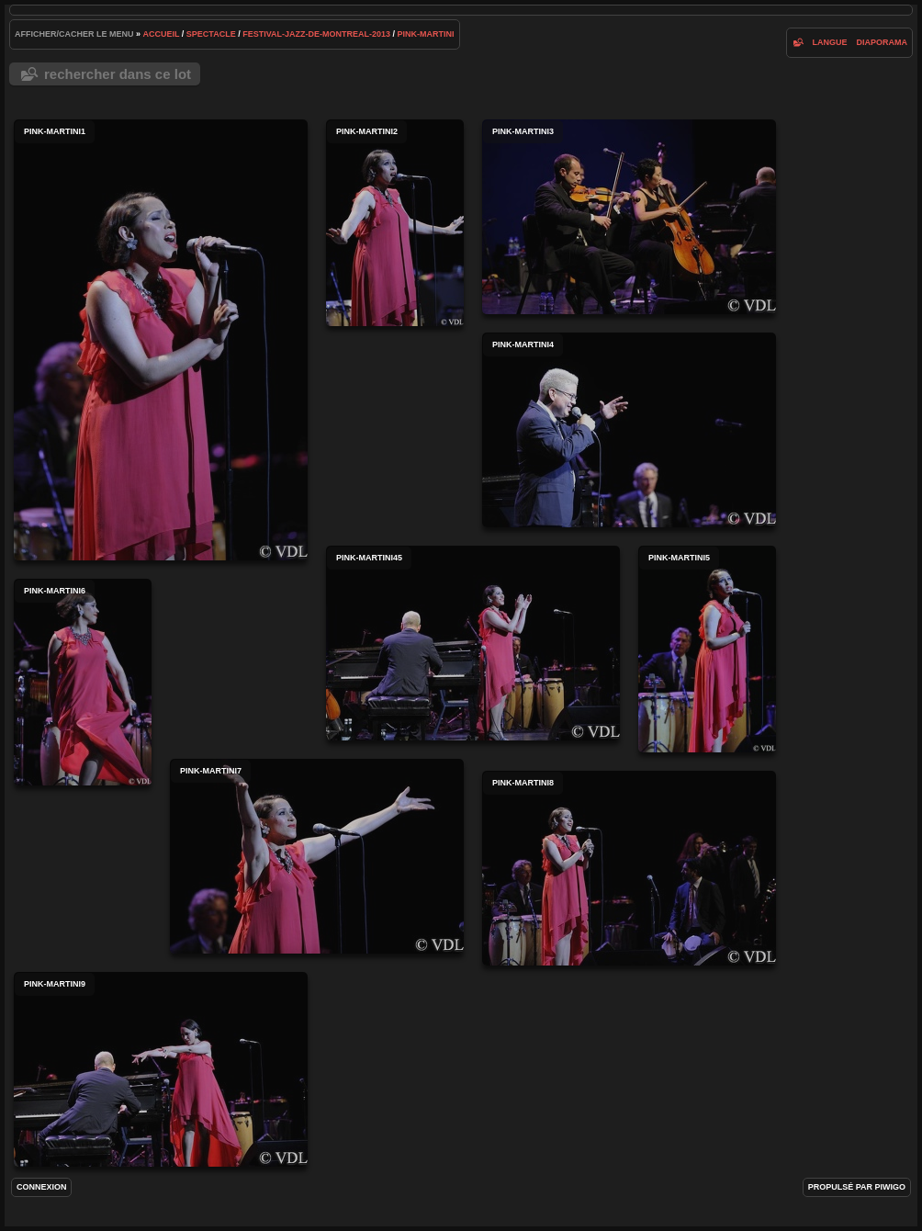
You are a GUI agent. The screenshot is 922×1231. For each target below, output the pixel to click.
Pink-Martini (426, 34)
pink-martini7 (317, 856)
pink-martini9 (161, 1069)
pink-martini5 (707, 649)
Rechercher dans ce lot (117, 74)
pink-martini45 (473, 643)
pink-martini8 (629, 868)
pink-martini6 (83, 682)
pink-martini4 (629, 430)
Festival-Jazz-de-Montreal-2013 (316, 34)
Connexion (42, 1186)
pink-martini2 (395, 222)
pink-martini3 (629, 216)
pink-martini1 (161, 339)
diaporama (882, 42)
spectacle (211, 34)
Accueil (161, 34)
